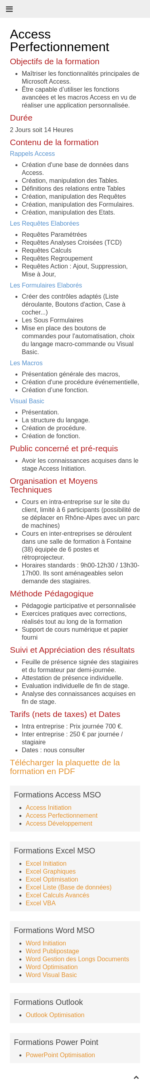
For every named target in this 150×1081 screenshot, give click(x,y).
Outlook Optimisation (55, 1015)
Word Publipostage (52, 951)
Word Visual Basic (51, 975)
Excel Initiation (46, 863)
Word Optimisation (52, 967)
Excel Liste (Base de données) (69, 887)
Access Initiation (49, 807)
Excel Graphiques (51, 871)
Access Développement (59, 823)
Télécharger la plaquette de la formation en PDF (65, 767)
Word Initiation (46, 943)
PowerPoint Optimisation (60, 1055)
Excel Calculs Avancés (57, 895)
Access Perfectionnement (61, 815)
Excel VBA (41, 903)
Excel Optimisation (52, 879)
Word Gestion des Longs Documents (77, 959)
